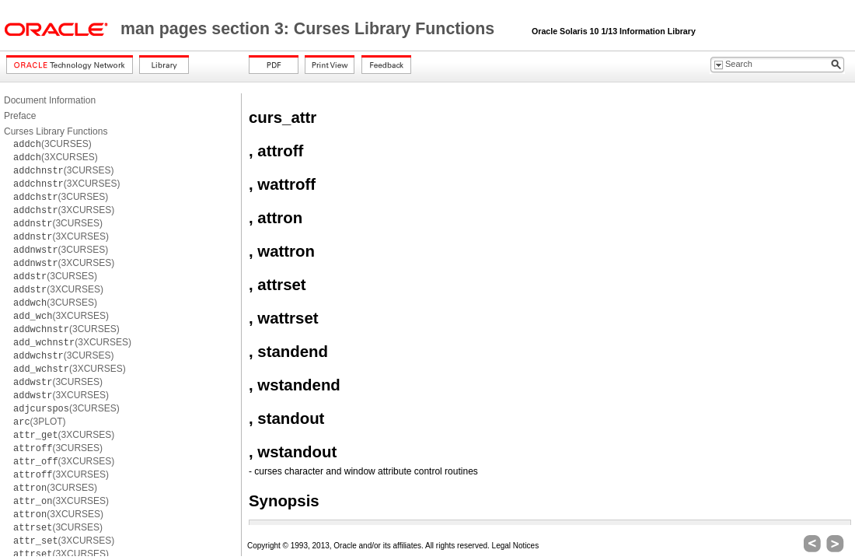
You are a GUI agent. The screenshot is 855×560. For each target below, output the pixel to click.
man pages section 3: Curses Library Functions (309, 28)
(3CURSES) (52, 143)
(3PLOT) (39, 421)
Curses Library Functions (55, 131)
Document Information (50, 100)
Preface (20, 115)
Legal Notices (515, 545)
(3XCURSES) (55, 157)
